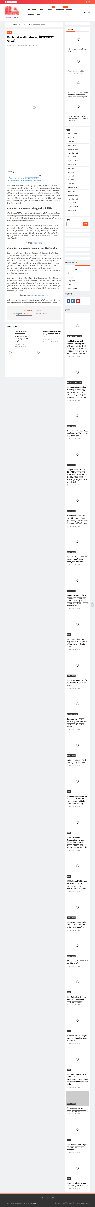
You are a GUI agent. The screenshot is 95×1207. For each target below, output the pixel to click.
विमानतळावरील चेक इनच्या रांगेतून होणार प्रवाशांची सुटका (76, 1109)
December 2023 (73, 149)
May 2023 (71, 176)
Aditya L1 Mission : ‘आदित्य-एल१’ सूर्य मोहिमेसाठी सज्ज (77, 761)
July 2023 (71, 168)
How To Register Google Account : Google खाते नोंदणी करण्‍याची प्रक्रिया (76, 999)
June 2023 (71, 172)
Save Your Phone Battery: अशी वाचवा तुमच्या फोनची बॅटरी (77, 1184)
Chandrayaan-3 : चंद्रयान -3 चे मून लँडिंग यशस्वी (77, 962)
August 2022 (72, 210)
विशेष (41, 10)
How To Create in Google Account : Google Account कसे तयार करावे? (77, 1038)
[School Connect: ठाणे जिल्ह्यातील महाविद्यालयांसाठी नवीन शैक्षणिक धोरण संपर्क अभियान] (78, 113)
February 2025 (72, 134)
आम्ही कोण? (31, 15)
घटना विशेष (69, 714)
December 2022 (73, 195)
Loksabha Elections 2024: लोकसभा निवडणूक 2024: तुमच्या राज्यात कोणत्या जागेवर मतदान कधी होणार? (78, 95)
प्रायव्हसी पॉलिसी (72, 289)
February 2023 (72, 188)
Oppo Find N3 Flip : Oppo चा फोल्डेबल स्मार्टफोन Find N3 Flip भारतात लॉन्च (77, 433)
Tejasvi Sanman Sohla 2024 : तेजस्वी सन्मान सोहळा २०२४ (76, 72)
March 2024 (71, 142)
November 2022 (73, 199)
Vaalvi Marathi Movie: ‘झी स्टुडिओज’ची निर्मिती (24, 178)
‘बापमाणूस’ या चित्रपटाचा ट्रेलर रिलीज (37, 295)
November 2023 (73, 153)
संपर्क (38, 15)
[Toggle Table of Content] (39, 175)
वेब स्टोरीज (69, 10)
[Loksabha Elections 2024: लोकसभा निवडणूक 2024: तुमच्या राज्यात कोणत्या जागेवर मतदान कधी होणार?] (78, 89)
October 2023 (72, 157)
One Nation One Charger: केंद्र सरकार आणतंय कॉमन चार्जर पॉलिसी (77, 1147)
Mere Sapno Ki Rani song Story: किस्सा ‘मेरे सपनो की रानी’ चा (52, 333)
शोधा (85, 224)
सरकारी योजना (60, 9)
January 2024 (72, 145)
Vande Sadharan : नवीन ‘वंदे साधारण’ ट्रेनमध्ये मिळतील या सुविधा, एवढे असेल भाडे (77, 559)
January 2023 (72, 191)
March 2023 (71, 184)
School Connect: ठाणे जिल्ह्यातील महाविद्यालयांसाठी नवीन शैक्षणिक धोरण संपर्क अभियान (78, 119)
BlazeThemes (33, 1203)
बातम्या (34, 10)
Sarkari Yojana (72, 336)
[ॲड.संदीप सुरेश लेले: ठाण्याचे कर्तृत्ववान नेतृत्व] (78, 46)
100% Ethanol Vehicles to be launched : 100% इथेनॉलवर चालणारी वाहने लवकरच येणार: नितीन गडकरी (77, 885)
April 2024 (71, 138)
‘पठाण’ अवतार (37, 243)
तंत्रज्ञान (80, 336)
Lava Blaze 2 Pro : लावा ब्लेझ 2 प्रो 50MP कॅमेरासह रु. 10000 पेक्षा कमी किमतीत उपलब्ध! (77, 643)
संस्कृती (51, 9)
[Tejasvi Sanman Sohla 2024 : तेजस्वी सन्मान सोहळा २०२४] (78, 68)
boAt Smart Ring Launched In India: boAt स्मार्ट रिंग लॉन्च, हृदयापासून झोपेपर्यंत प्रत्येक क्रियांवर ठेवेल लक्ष (77, 800)
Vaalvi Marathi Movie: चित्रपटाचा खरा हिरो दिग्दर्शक (25, 180)
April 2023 (71, 180)
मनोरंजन (9, 32)
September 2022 (73, 207)
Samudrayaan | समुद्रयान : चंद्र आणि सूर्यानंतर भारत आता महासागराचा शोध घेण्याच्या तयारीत (77, 723)
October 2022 (72, 203)
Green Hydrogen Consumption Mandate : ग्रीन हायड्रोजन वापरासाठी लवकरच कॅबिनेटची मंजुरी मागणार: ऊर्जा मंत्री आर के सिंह (77, 842)
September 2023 (73, 161)
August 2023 (72, 165)
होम (29, 10)
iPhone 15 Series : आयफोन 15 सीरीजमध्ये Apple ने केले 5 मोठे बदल (77, 683)
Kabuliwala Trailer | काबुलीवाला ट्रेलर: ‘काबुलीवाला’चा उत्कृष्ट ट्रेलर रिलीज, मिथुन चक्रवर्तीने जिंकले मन (23, 336)
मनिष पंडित (11, 45)
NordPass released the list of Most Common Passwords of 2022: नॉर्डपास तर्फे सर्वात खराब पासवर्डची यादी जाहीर (77, 1079)
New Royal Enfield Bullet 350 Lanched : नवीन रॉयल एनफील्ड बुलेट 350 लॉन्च (76, 925)
